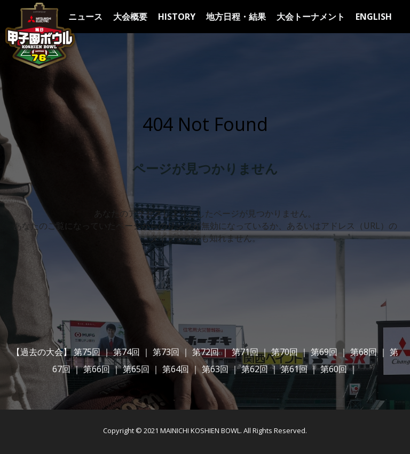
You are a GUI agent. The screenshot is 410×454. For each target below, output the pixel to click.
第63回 (215, 369)
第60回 (333, 369)
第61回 (294, 369)
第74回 (126, 352)
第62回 (254, 369)
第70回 (284, 352)
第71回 (245, 352)
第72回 (205, 352)
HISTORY (176, 16)
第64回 (175, 369)
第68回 (363, 352)
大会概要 (130, 16)
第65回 (136, 369)
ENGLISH (374, 16)
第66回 (96, 369)
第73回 (166, 352)
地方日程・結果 (236, 16)
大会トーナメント (311, 16)
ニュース (85, 16)
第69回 (324, 352)
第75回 (87, 352)
